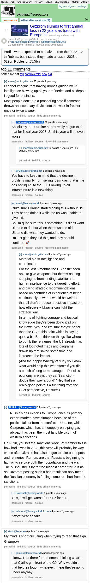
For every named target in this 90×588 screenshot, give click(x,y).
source (32, 115)
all (12, 2)
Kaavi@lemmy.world (27, 203)
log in (62, 6)
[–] (5, 81)
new (44, 74)
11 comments (16, 44)
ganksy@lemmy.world (28, 553)
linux (48, 2)
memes (76, 2)
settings (82, 6)
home (4, 2)
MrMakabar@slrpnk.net (29, 171)
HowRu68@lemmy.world (29, 493)
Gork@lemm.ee (17, 531)
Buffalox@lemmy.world (24, 42)
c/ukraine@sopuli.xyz (53, 42)
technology (24, 2)
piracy (39, 2)
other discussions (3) (35, 20)
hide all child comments (49, 44)
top (22, 74)
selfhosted (62, 2)
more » (84, 2)
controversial (33, 74)
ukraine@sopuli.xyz (32, 14)
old (50, 74)
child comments (49, 115)
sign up (72, 6)
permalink (9, 115)
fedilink (29, 44)
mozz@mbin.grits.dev (20, 81)
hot (17, 74)
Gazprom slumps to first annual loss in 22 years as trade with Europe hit (56, 30)
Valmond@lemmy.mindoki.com (33, 511)
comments (10, 20)
